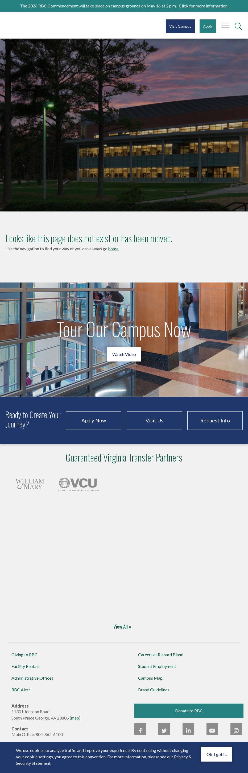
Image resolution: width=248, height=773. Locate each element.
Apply (208, 26)
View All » (122, 626)
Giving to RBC (24, 654)
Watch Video (124, 354)
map (75, 717)
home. (113, 248)
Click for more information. (203, 5)
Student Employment (157, 666)
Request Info (215, 420)
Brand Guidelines (153, 689)
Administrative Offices (32, 677)
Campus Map (150, 677)
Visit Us (154, 420)
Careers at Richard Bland (160, 654)
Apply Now (93, 420)
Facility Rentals (25, 666)
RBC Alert (20, 689)
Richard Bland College (37, 25)
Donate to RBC (189, 710)
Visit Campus (180, 26)
